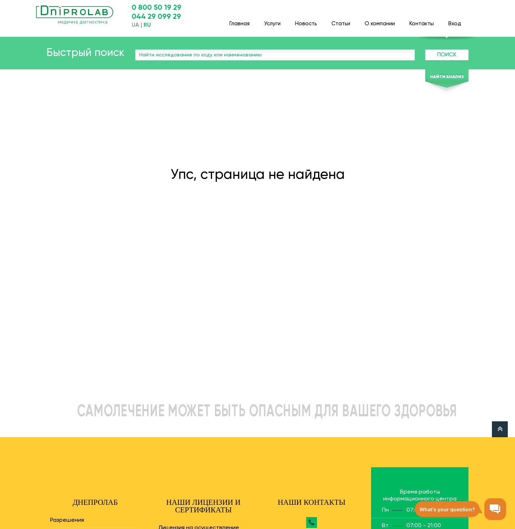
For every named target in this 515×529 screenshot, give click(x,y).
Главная (239, 20)
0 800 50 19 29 (156, 8)
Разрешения (67, 520)
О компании (380, 20)
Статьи (340, 20)
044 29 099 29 (156, 17)
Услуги (272, 20)
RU (147, 25)
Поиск (447, 55)
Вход (454, 20)
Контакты (421, 20)
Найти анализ (447, 77)
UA (135, 25)
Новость (306, 20)
